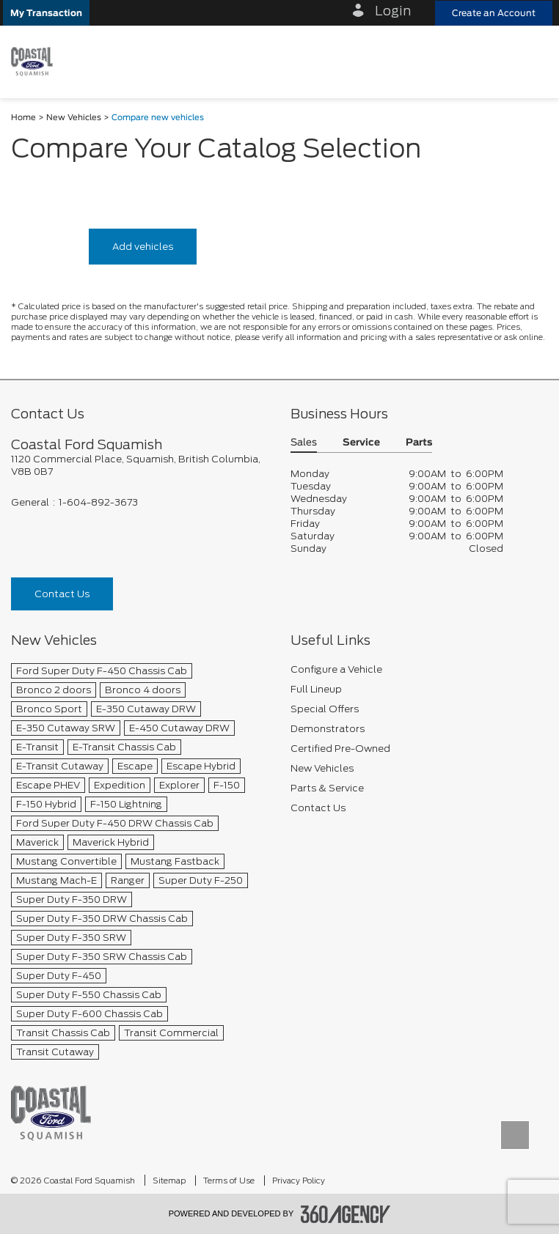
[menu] (533, 61)
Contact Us (61, 593)
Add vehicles (142, 246)
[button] (46, 13)
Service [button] (361, 443)
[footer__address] (139, 465)
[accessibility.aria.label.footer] (345, 1214)
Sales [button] (304, 443)
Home (23, 118)
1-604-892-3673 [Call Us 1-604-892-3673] (98, 502)
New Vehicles (73, 118)
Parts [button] (419, 443)
